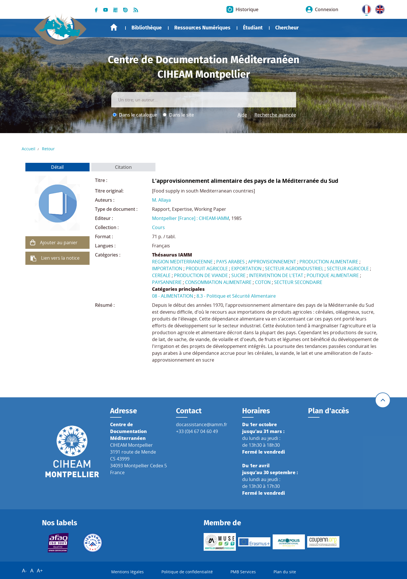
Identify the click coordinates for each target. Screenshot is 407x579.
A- (24, 570)
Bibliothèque (146, 28)
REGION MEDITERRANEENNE (182, 262)
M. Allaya (161, 200)
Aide (242, 115)
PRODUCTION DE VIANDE (201, 275)
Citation (123, 167)
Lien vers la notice (60, 258)
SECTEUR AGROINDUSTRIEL (294, 268)
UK (378, 8)
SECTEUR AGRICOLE (348, 268)
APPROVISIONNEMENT (272, 262)
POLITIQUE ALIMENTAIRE (333, 275)
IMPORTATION (167, 268)
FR (364, 8)
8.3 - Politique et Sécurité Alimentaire (236, 296)
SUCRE (238, 275)
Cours (158, 227)
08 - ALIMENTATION (172, 296)
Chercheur (287, 28)
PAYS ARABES (230, 262)
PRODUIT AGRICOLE (207, 268)
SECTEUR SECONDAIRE (298, 282)
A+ (40, 570)
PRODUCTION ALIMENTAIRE (328, 262)
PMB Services (243, 571)
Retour (48, 148)
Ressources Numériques (202, 28)
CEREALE (161, 275)
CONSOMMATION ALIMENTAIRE (218, 282)
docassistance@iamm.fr (201, 424)
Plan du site (285, 571)
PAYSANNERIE (167, 282)
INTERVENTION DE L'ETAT (276, 275)
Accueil (113, 27)
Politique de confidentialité (187, 571)
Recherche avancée (275, 115)
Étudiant (253, 28)
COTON (263, 282)
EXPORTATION (246, 268)
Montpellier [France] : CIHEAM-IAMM (190, 218)
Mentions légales (127, 571)
